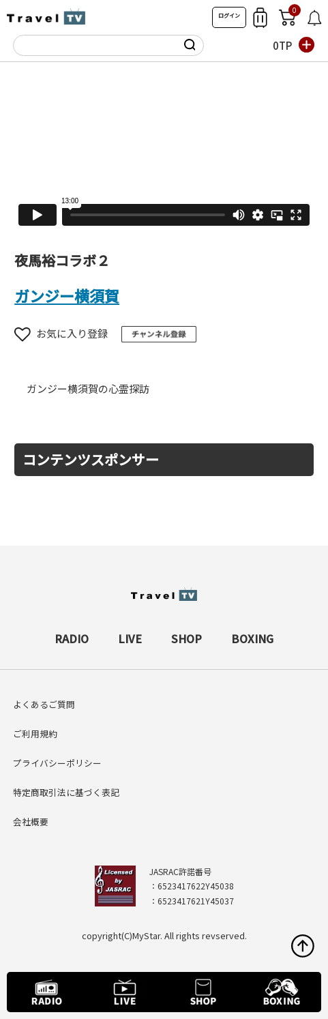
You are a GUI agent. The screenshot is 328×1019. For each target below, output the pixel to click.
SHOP (186, 638)
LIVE (130, 638)
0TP (282, 45)
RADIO (72, 638)
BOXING (252, 638)
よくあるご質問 (44, 704)
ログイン (229, 15)
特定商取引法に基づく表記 (66, 792)
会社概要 (30, 821)
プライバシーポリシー (57, 762)
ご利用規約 (35, 733)
